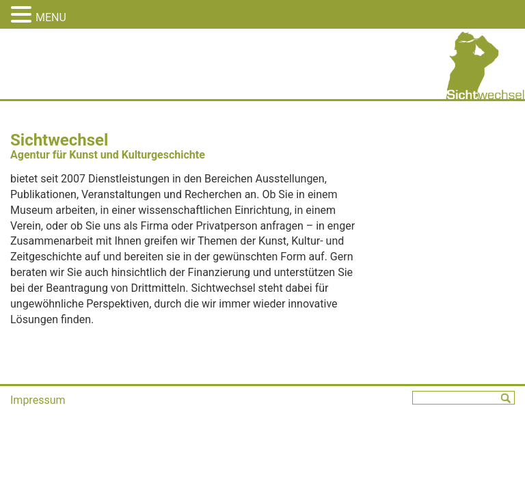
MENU (51, 17)
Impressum (38, 400)
